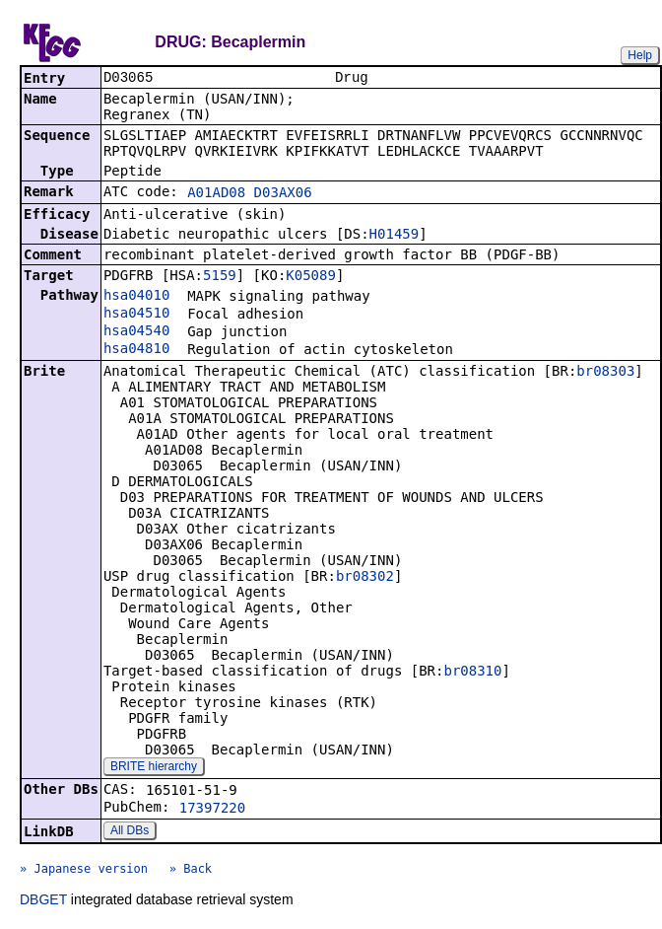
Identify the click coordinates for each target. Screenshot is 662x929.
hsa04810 (136, 350)
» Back (190, 871)
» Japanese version (84, 871)
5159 (219, 277)
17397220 (212, 810)
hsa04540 (136, 332)
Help (640, 55)
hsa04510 (136, 314)
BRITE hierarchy (153, 768)
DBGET (43, 901)
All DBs (129, 832)
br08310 (472, 672)
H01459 (394, 236)
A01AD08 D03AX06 (249, 194)
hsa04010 (136, 297)
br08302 (365, 578)
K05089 (311, 277)
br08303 (605, 373)
